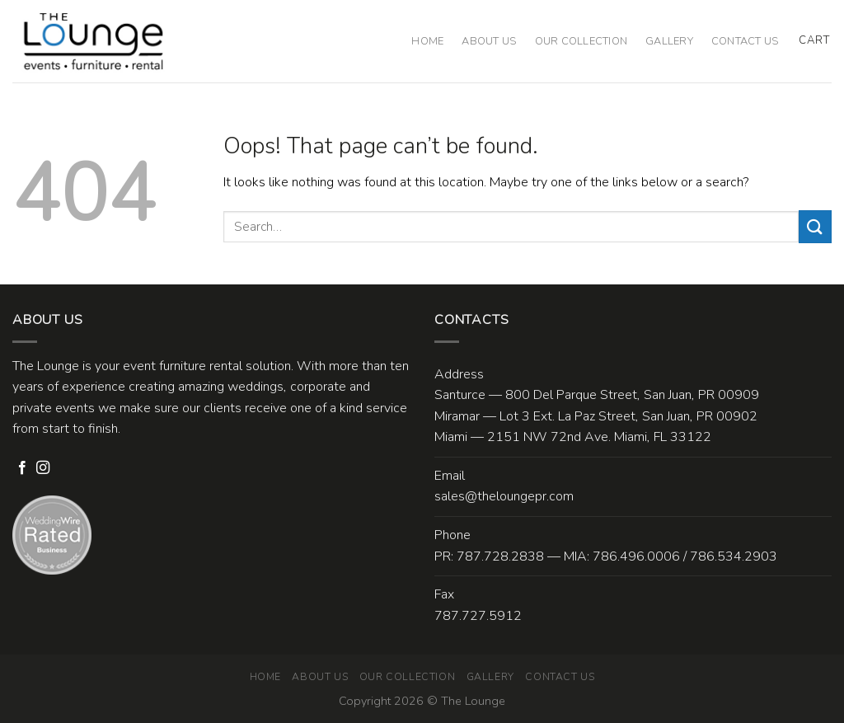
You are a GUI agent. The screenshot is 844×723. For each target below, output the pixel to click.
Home (427, 41)
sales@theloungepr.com (504, 496)
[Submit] (815, 226)
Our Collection (581, 41)
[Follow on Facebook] (22, 468)
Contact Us (745, 41)
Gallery (669, 41)
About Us (489, 41)
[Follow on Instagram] (42, 468)
